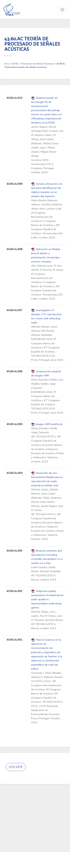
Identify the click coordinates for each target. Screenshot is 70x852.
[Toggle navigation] (62, 9)
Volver (16, 767)
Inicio (7, 63)
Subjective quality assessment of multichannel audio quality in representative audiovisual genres (47, 599)
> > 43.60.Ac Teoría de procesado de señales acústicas (34, 65)
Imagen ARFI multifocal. (49, 424)
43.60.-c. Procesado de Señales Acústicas (33, 63)
